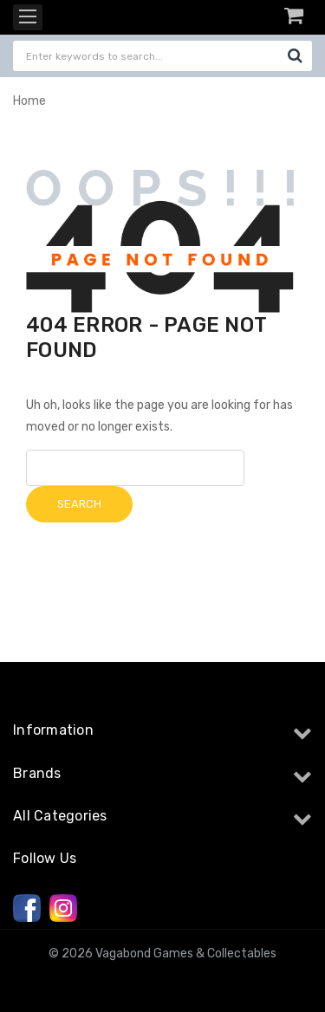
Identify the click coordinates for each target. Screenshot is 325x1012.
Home (29, 101)
